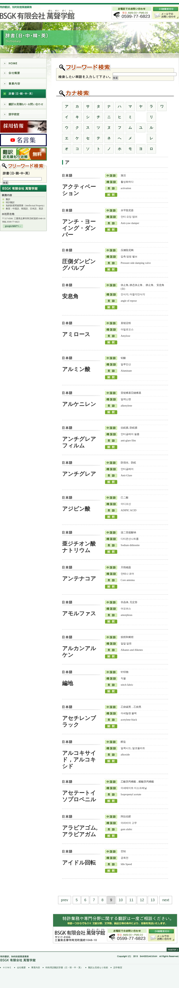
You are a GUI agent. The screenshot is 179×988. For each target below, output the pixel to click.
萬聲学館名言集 (23, 140)
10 (121, 900)
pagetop (173, 949)
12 (142, 900)
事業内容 (23, 83)
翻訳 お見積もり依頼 (23, 154)
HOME (23, 63)
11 (131, 900)
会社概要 (23, 73)
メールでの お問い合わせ (165, 12)
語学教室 (23, 114)
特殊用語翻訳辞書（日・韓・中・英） (64, 967)
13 (153, 900)
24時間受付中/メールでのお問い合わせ (161, 934)
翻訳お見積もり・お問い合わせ (23, 104)
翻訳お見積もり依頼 (98, 967)
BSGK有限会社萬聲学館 (25, 15)
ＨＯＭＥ (7, 967)
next (165, 900)
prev (64, 900)
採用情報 (23, 126)
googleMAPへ (13, 226)
